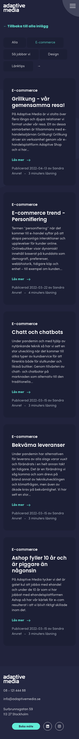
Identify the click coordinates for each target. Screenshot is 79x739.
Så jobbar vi (21, 54)
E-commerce (45, 42)
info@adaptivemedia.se (21, 699)
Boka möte (26, 726)
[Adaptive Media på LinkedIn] (47, 726)
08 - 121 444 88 (14, 690)
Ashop (16, 600)
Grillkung (44, 134)
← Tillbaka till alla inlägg (25, 26)
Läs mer (21, 160)
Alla (15, 42)
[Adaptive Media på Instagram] (59, 726)
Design (53, 54)
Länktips (18, 66)
